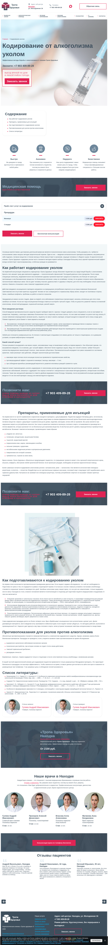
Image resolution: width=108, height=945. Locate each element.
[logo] (11, 918)
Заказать (99, 218)
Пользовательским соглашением (70, 941)
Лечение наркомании (42, 933)
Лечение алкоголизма (42, 931)
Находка (31, 6)
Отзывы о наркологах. (31, 782)
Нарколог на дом (40, 918)
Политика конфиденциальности (13, 933)
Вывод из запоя (40, 921)
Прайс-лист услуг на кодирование (54, 206)
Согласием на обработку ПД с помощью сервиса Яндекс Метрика (39, 943)
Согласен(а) (96, 940)
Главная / (6, 39)
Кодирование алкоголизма (44, 936)
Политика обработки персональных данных (17, 935)
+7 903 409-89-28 (56, 7)
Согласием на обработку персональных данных (41, 941)
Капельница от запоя (42, 923)
